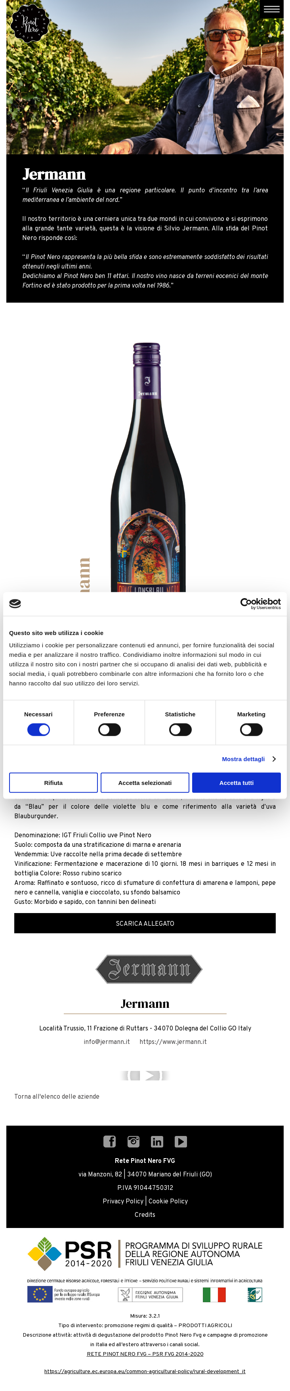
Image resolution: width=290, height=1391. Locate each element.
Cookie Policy (168, 1202)
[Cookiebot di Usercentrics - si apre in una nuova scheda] (246, 604)
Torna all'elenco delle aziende (56, 1097)
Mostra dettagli (243, 758)
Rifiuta (53, 782)
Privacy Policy (123, 1202)
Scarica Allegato (145, 924)
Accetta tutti (236, 782)
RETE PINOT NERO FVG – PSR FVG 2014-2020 (145, 1354)
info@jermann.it (107, 1042)
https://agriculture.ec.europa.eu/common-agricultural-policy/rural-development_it (145, 1371)
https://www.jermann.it (173, 1042)
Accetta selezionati (145, 782)
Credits (145, 1215)
